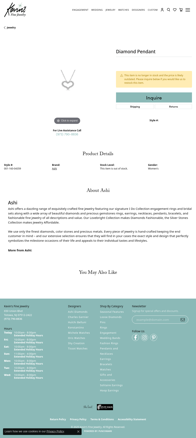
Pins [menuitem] (103, 322)
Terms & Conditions (102, 419)
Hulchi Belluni (77, 322)
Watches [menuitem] (105, 369)
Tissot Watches (78, 348)
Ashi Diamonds (78, 312)
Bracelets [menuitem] (106, 364)
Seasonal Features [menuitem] (112, 312)
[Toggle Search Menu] (168, 9)
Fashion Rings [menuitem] (109, 343)
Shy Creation (76, 343)
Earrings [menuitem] (105, 359)
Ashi (54, 168)
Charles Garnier (78, 317)
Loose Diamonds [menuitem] (111, 317)
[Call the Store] (13, 319)
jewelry (11, 27)
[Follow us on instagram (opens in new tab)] (144, 337)
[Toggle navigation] (188, 10)
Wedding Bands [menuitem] (110, 338)
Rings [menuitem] (103, 327)
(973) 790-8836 (67, 134)
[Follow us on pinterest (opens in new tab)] (153, 337)
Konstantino (76, 327)
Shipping (135, 106)
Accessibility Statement (132, 419)
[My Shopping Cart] (181, 9)
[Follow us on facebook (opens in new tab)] (135, 337)
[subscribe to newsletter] (182, 319)
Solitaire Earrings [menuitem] (111, 385)
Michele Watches (79, 333)
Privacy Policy (78, 419)
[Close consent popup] (78, 431)
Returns (173, 106)
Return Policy (58, 419)
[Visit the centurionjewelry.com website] (105, 407)
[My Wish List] (174, 9)
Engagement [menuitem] (108, 333)
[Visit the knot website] (88, 407)
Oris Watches (76, 338)
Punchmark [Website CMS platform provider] (105, 431)
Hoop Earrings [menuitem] (109, 390)
